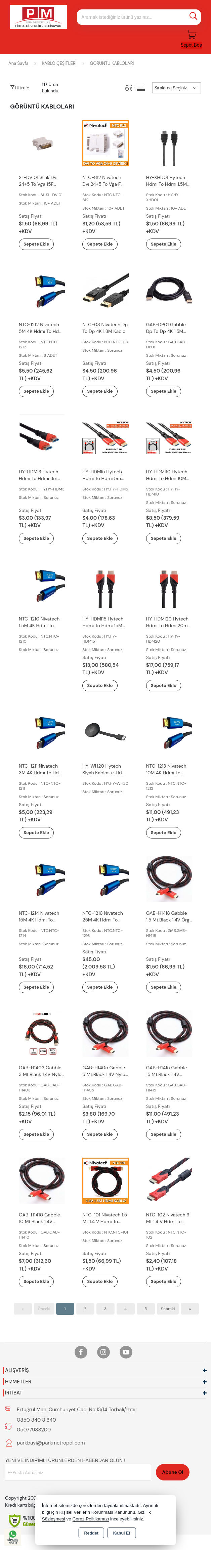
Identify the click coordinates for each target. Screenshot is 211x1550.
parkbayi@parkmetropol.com (51, 1445)
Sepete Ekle (41, 244)
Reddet (91, 1533)
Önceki (44, 1311)
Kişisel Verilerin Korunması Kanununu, (97, 1512)
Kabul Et (121, 1533)
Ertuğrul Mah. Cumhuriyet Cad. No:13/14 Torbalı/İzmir (77, 1412)
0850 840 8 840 (36, 1422)
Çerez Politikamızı (90, 1518)
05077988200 (34, 1432)
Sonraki (168, 1311)
